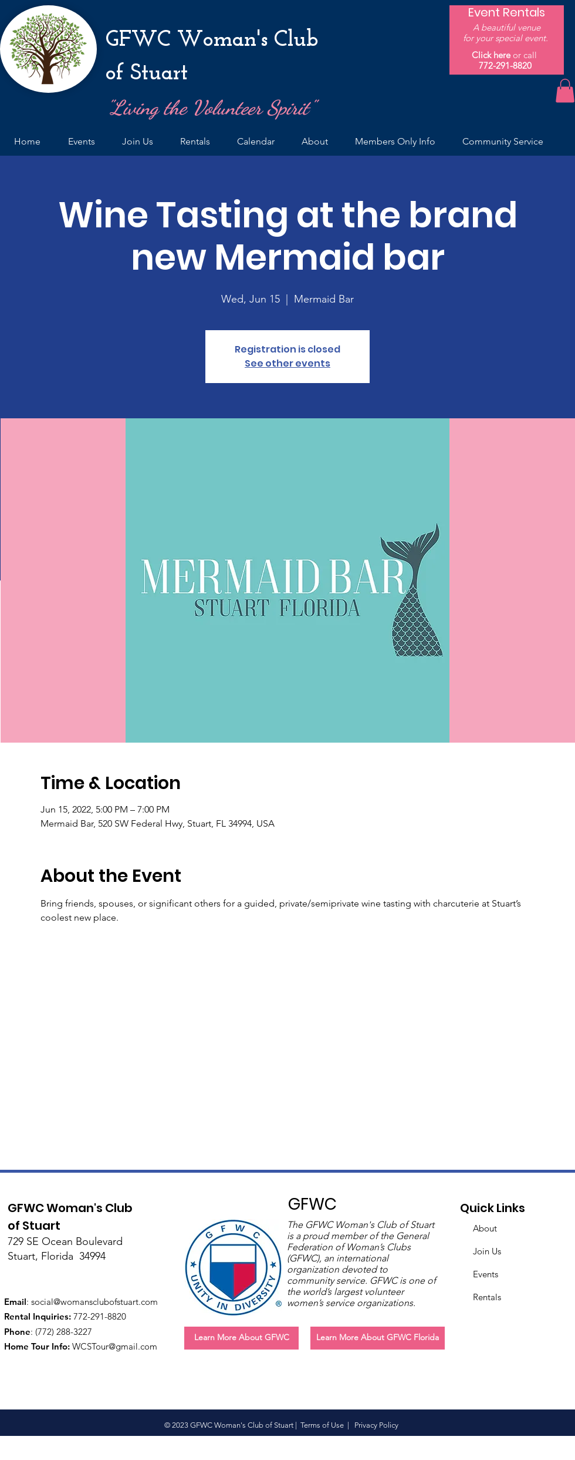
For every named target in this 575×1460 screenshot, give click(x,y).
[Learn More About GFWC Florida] (377, 1338)
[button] (565, 91)
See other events (287, 363)
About (485, 1228)
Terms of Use (322, 1425)
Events (485, 1274)
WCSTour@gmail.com (114, 1346)
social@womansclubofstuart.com (94, 1301)
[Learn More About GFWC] (241, 1338)
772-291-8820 (505, 65)
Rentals (487, 1297)
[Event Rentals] (506, 12)
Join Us (487, 1251)
